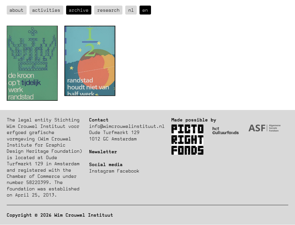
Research (108, 10)
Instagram (101, 171)
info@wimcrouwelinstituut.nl (127, 126)
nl (131, 10)
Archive (79, 10)
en (145, 10)
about (17, 10)
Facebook (128, 171)
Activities (46, 10)
